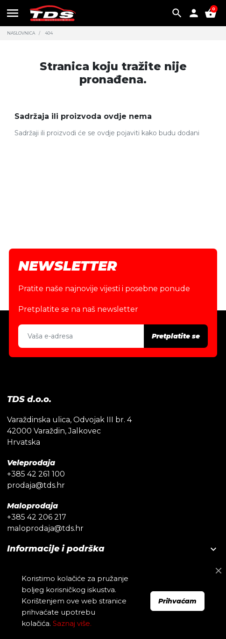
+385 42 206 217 (36, 517)
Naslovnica (21, 33)
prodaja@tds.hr (36, 485)
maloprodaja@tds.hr (45, 528)
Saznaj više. (72, 623)
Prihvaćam (177, 601)
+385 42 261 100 (36, 474)
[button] (177, 13)
